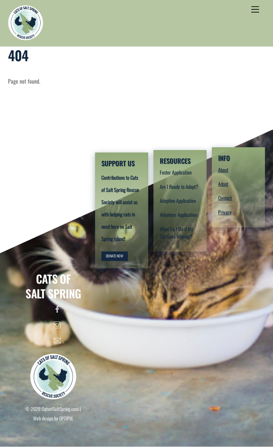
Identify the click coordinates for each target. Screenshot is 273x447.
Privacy (225, 212)
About (223, 169)
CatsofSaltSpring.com (60, 408)
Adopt (223, 183)
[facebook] (57, 307)
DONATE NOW (114, 255)
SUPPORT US (118, 163)
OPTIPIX (66, 418)
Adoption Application (178, 200)
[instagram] (57, 323)
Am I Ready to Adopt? (179, 186)
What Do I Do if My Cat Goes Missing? (176, 232)
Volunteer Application (178, 214)
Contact (225, 197)
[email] (57, 339)
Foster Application (176, 172)
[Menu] (255, 9)
